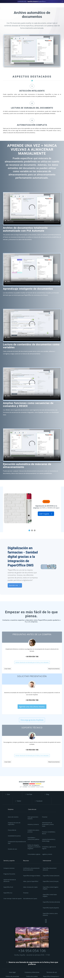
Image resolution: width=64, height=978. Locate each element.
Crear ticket (7, 668)
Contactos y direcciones (32, 972)
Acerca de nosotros (13, 817)
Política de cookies (32, 976)
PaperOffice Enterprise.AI (51, 976)
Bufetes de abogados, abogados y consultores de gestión (34, 846)
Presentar (44, 817)
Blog (47, 794)
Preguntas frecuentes (9, 874)
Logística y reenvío (47, 854)
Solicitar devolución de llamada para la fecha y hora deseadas (32, 662)
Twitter (19, 801)
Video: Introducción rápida (30, 887)
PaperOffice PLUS (8, 887)
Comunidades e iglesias (34, 854)
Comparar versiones (9, 868)
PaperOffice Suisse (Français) (50, 881)
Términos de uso (51, 972)
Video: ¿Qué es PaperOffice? (30, 881)
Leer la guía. (46, 513)
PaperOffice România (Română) (51, 902)
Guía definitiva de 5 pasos (30, 898)
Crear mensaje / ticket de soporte (13, 898)
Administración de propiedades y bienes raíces (48, 824)
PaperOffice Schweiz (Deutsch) (51, 875)
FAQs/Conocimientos (54, 668)
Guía (8, 794)
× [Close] (62, 1)
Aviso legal (12, 972)
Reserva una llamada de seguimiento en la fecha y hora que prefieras (32, 963)
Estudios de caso (12, 849)
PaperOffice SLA (8, 893)
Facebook (39, 801)
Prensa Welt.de (12, 830)
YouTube (29, 794)
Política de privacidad (12, 976)
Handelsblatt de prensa (14, 836)
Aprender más (15, 585)
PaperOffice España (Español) (51, 908)
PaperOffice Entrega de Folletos (31, 875)
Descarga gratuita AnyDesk (31, 720)
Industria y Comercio (33, 824)
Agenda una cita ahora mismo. (32, 706)
